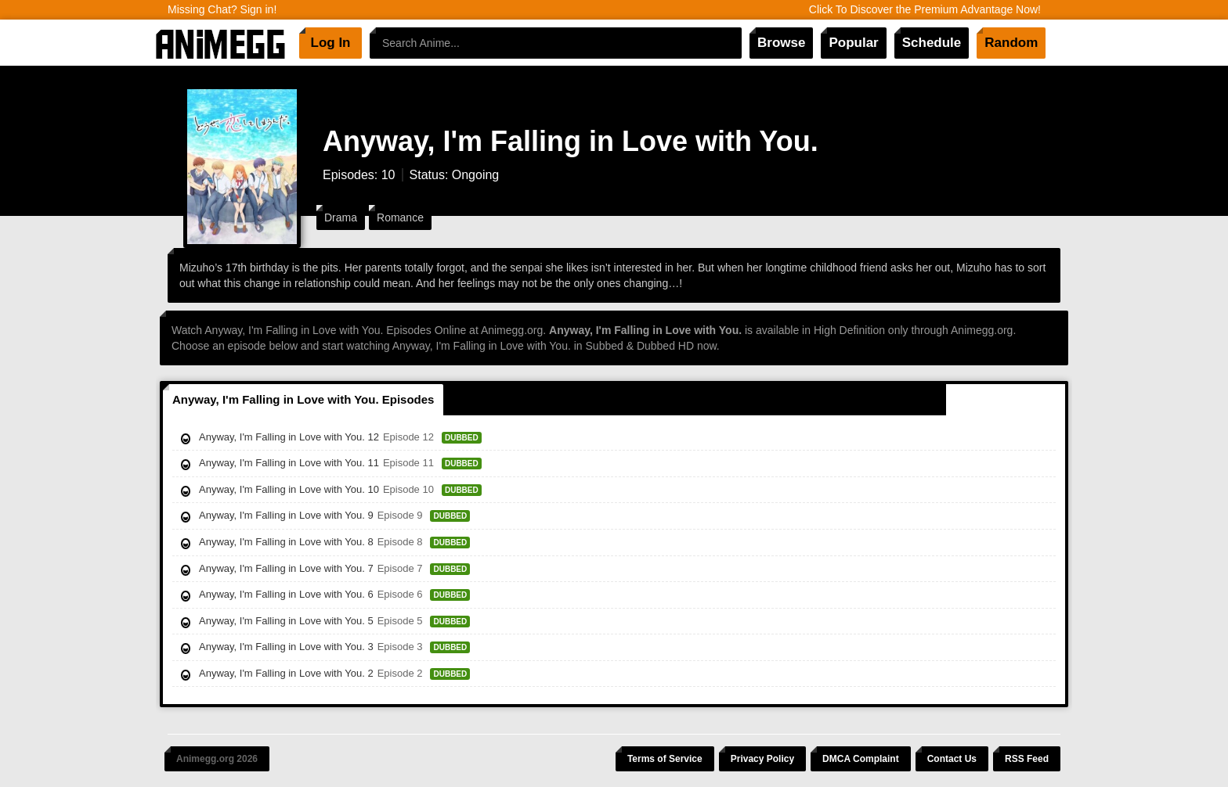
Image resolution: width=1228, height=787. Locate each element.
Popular (853, 42)
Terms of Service (664, 758)
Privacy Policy (762, 758)
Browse (781, 42)
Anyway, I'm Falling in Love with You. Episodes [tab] (303, 399)
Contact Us (952, 758)
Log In (331, 42)
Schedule (932, 42)
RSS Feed (1027, 758)
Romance (400, 217)
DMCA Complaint (860, 758)
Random (1011, 42)
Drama (340, 217)
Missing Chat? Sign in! (222, 9)
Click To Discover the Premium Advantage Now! (925, 9)
